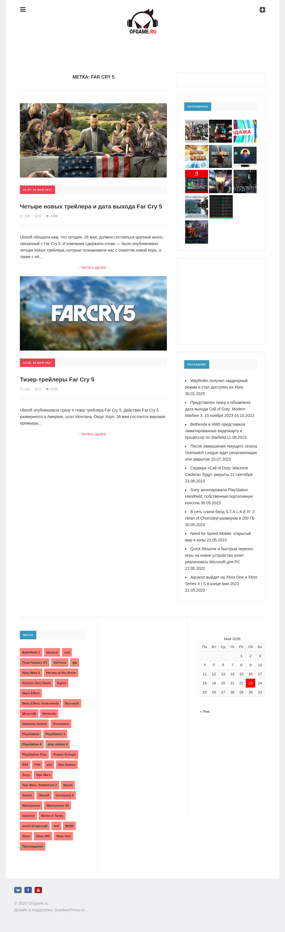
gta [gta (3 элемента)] (74, 662)
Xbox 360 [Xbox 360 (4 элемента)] (43, 836)
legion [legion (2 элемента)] (61, 683)
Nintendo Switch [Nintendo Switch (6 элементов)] (34, 724)
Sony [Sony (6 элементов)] (26, 775)
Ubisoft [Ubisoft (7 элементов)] (44, 795)
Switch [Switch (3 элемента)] (27, 795)
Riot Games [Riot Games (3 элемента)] (67, 764)
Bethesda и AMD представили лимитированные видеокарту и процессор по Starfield (215, 431)
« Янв (204, 711)
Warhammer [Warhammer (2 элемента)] (31, 805)
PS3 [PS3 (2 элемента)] (25, 764)
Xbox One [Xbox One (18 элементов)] (63, 836)
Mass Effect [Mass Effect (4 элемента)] (30, 693)
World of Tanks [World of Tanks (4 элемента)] (52, 815)
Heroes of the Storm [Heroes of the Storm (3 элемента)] (61, 672)
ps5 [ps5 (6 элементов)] (49, 764)
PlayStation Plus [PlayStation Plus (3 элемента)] (34, 754)
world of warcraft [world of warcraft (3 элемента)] (34, 826)
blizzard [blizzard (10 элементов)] (52, 652)
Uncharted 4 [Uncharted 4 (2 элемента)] (65, 795)
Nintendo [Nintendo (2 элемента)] (49, 713)
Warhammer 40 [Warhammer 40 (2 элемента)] (57, 805)
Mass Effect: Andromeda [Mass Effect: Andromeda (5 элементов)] (40, 703)
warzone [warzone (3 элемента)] (28, 815)
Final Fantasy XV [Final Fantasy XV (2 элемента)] (34, 662)
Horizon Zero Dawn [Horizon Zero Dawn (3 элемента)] (36, 683)
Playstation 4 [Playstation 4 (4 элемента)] (31, 744)
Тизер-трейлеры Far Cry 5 (59, 386)
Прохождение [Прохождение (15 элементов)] (32, 846)
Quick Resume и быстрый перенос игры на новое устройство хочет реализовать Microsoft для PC (219, 555)
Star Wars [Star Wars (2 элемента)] (43, 775)
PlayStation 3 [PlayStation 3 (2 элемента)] (55, 734)
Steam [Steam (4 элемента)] (68, 785)
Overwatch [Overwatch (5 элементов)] (61, 724)
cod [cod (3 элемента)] (67, 652)
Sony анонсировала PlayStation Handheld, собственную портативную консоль (219, 496)
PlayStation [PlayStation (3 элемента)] (30, 734)
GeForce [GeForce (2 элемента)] (59, 662)
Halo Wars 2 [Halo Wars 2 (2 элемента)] (31, 672)
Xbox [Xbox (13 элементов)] (26, 836)
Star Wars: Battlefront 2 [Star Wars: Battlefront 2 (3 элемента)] (39, 785)
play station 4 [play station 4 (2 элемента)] (58, 744)
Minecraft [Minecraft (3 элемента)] (29, 713)
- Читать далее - (93, 274)
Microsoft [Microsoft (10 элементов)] (72, 703)
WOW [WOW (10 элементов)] (69, 826)
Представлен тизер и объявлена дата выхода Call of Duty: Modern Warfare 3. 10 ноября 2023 (217, 409)
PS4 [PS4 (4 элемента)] (37, 764)
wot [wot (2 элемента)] (56, 826)
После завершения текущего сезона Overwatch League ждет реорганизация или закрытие (221, 452)
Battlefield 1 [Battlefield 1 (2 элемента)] (31, 652)
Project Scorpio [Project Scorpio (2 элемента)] (64, 754)
